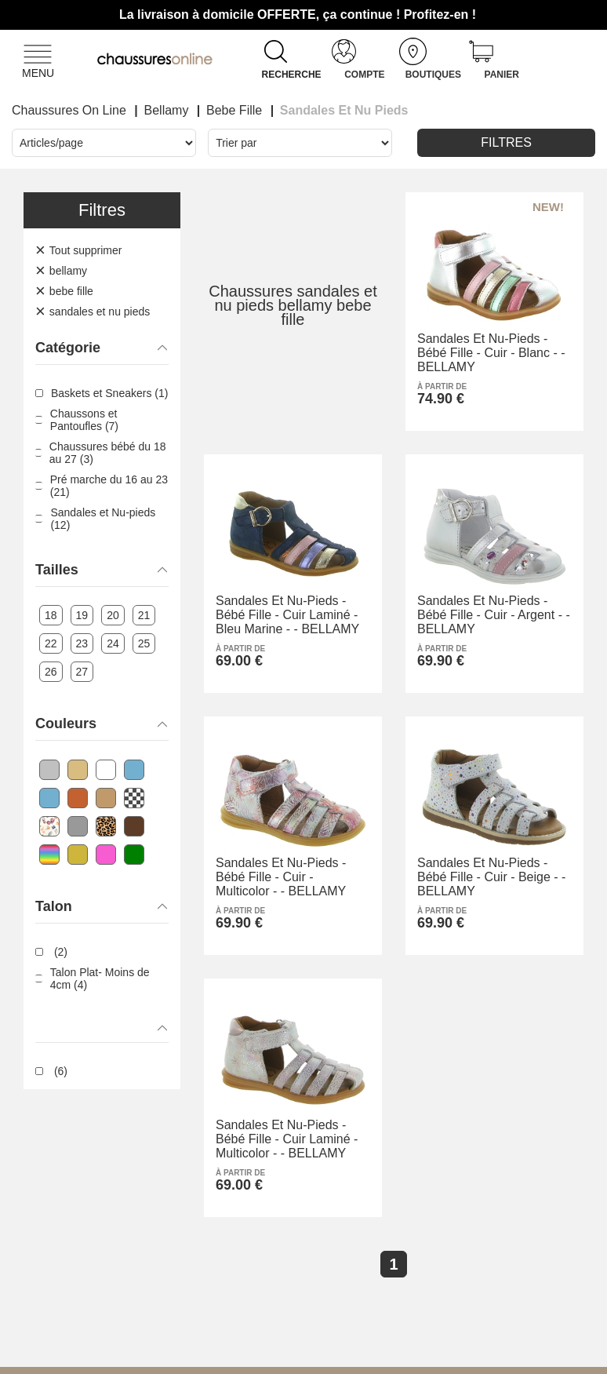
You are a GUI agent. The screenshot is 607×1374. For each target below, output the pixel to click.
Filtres (506, 142)
